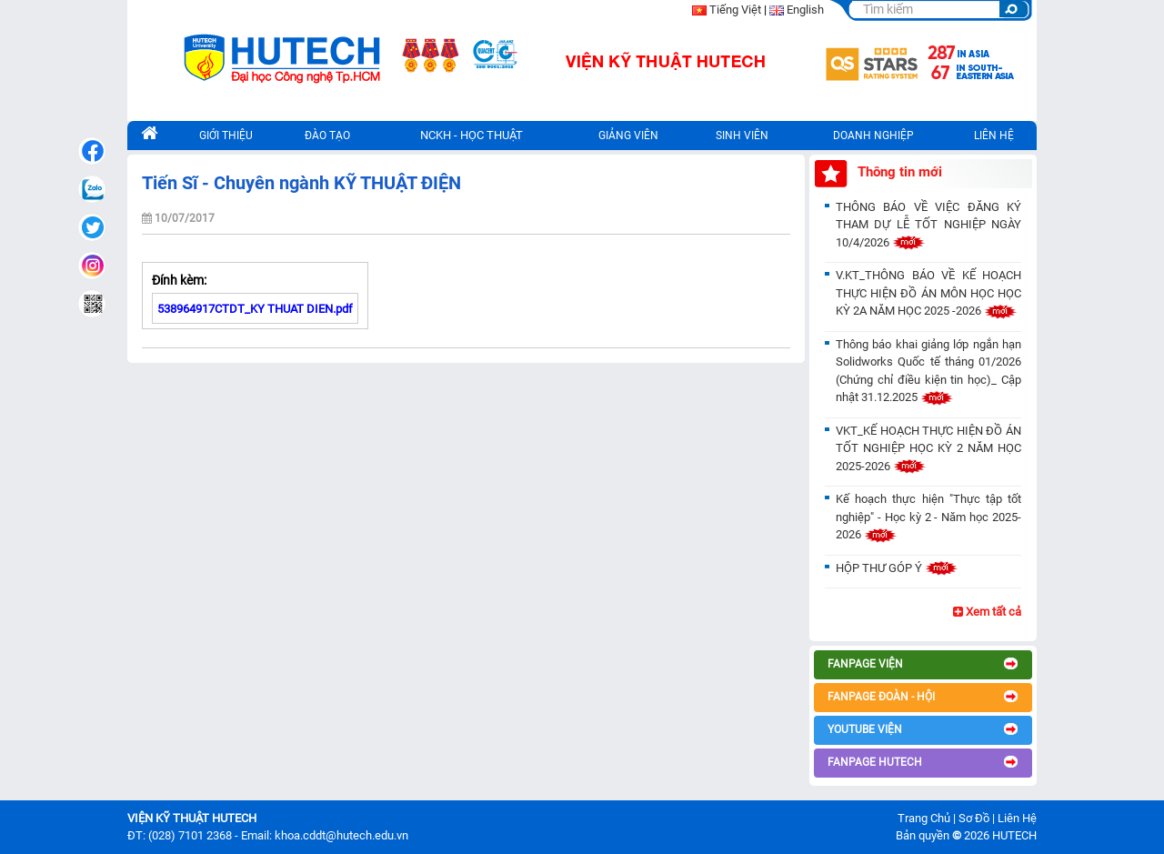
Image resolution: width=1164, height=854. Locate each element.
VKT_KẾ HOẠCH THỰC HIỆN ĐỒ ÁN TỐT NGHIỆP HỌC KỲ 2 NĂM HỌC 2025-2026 (928, 448)
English (805, 9)
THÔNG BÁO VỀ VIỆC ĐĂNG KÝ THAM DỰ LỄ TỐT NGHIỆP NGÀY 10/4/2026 (928, 224)
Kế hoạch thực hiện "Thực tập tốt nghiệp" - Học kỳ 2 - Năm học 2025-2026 (928, 516)
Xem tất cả (987, 611)
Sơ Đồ (973, 818)
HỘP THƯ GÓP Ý (897, 568)
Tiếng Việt (735, 9)
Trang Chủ (924, 818)
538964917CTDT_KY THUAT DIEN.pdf (255, 309)
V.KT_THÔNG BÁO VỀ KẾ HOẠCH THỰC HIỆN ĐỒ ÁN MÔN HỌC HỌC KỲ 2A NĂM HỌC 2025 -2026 (928, 292)
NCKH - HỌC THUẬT (471, 135)
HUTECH (1014, 835)
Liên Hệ (1017, 818)
